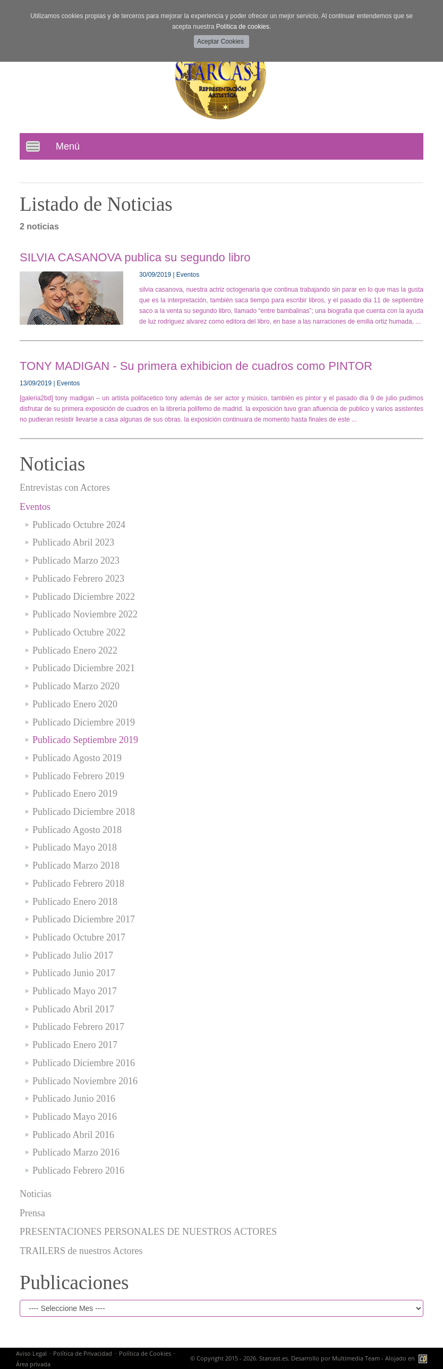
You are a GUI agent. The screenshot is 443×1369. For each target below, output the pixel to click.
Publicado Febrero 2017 (78, 1026)
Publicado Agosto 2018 (77, 829)
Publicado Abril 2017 (73, 1009)
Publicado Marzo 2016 (76, 1152)
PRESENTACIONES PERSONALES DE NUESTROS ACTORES (148, 1231)
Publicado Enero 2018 (74, 901)
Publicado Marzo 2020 (76, 686)
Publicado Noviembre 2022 (85, 614)
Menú (68, 146)
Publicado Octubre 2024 (78, 524)
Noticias (36, 1194)
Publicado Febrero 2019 (78, 776)
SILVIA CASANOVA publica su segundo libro (135, 257)
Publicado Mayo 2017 (74, 991)
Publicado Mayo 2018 (74, 847)
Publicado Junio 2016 (73, 1098)
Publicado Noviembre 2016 (85, 1081)
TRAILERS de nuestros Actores (81, 1251)
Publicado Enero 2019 (74, 793)
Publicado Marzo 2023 (76, 560)
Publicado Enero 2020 (74, 704)
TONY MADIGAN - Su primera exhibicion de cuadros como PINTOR (196, 366)
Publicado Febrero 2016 (78, 1170)
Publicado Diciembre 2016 (83, 1063)
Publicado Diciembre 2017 (83, 919)
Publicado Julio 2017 (72, 955)
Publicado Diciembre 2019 (83, 722)
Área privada (33, 1364)
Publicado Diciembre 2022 (83, 596)
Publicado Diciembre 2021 (83, 668)
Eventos (35, 506)
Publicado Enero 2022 (74, 650)
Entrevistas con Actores (65, 487)
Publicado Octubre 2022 (78, 632)
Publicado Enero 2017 (74, 1045)
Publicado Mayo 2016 (74, 1116)
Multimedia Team (356, 1358)
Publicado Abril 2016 (73, 1134)
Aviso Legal (31, 1353)
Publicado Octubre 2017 (78, 937)
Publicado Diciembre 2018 (83, 811)
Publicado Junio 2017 (73, 973)
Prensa (32, 1213)
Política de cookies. (243, 26)
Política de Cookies (145, 1353)
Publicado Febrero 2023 (78, 578)
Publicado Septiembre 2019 (85, 740)
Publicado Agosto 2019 (77, 758)
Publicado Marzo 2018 (76, 865)
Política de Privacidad (82, 1353)
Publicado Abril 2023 (73, 542)
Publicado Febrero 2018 (78, 883)
